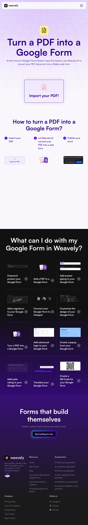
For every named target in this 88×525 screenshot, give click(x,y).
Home (31, 462)
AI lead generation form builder (38, 490)
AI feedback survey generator (66, 482)
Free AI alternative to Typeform (37, 483)
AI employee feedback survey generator (66, 487)
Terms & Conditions (12, 506)
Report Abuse (10, 518)
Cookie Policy (10, 510)
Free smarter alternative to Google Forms (39, 476)
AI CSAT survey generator (65, 462)
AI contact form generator (65, 466)
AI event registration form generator (65, 476)
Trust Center (10, 514)
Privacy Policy (10, 501)
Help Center (34, 466)
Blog (31, 471)
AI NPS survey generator (64, 471)
